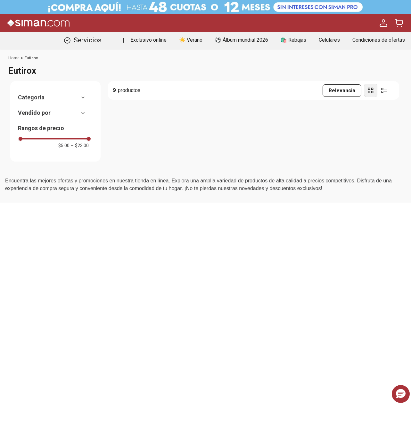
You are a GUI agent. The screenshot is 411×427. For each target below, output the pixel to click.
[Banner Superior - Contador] (205, 7)
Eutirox (31, 57)
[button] (54, 97)
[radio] (370, 90)
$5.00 (64, 145)
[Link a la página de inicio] (14, 58)
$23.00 (80, 145)
